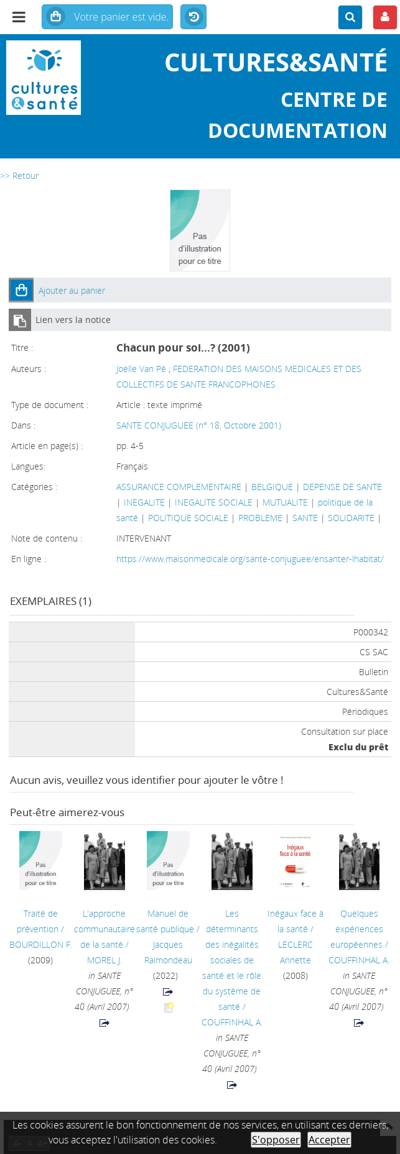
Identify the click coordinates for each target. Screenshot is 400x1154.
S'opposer (276, 1140)
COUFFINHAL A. (232, 1022)
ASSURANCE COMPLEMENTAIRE (178, 487)
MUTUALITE (285, 502)
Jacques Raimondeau (168, 952)
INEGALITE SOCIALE (214, 502)
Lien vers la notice (73, 319)
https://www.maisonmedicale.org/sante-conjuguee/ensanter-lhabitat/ (250, 559)
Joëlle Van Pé (141, 369)
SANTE (305, 518)
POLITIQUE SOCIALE (188, 518)
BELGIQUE (272, 487)
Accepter (329, 1140)
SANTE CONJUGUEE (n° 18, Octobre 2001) (198, 425)
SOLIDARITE (351, 518)
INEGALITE (144, 502)
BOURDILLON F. (40, 944)
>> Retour (19, 175)
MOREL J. (104, 960)
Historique (193, 17)
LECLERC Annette (295, 952)
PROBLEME (260, 518)
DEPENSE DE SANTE (342, 487)
